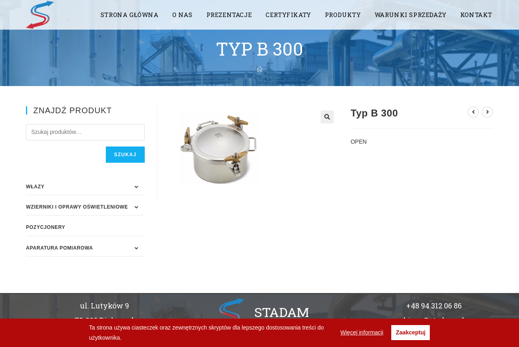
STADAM (281, 312)
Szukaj (125, 154)
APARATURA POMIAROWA (59, 248)
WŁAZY (35, 187)
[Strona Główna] (259, 69)
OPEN (359, 141)
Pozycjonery (45, 227)
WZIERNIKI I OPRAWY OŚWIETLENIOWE (77, 207)
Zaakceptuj (410, 332)
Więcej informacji (362, 332)
